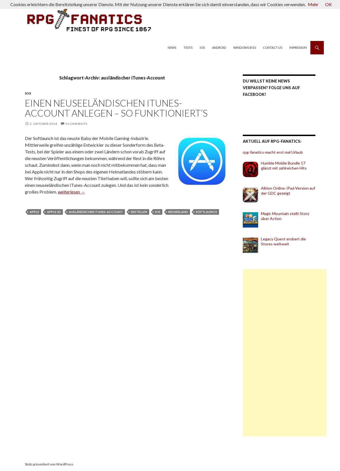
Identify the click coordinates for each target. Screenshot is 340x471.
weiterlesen (71, 191)
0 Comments (76, 124)
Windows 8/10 (244, 47)
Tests (188, 47)
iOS (202, 47)
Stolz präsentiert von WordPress (49, 464)
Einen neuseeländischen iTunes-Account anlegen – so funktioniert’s (116, 108)
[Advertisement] (285, 352)
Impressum (298, 47)
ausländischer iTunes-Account (96, 212)
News (172, 47)
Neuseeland (178, 212)
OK (328, 4)
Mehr (313, 4)
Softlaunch (206, 212)
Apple (34, 212)
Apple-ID (54, 212)
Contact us (272, 47)
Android (219, 47)
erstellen (139, 212)
